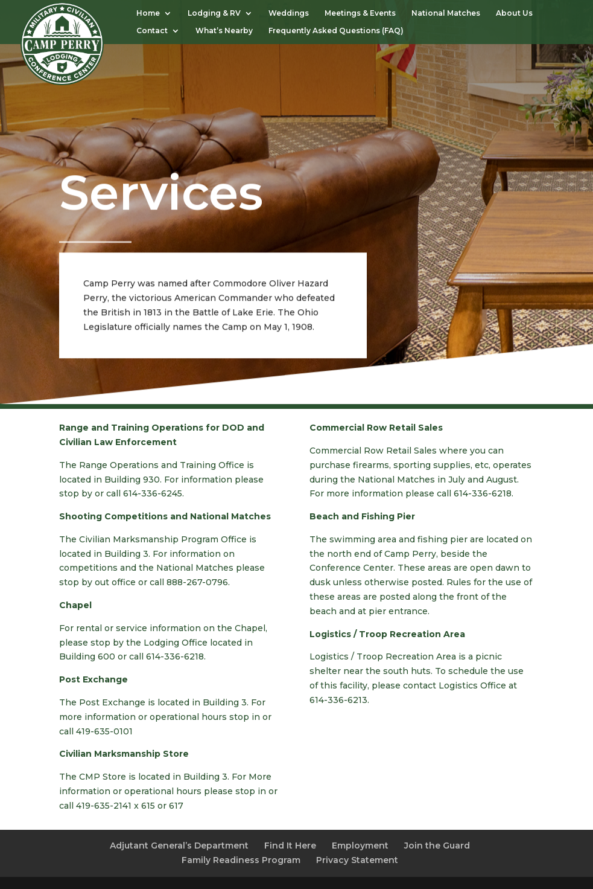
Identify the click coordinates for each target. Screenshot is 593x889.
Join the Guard (437, 845)
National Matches (445, 13)
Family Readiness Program (241, 860)
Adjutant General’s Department (179, 845)
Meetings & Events (360, 13)
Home (148, 13)
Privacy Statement (357, 860)
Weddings (288, 13)
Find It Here (290, 845)
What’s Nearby (224, 31)
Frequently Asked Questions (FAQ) (337, 31)
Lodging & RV (214, 13)
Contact (152, 31)
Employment (360, 845)
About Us (514, 13)
